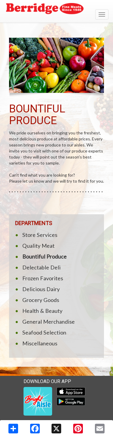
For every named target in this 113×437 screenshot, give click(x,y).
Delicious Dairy (41, 289)
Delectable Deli (41, 267)
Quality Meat (38, 245)
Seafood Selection (44, 332)
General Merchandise (48, 321)
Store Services (39, 234)
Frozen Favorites (42, 278)
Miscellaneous (39, 343)
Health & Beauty (42, 310)
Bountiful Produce (44, 256)
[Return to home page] (56, 9)
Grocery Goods (40, 300)
